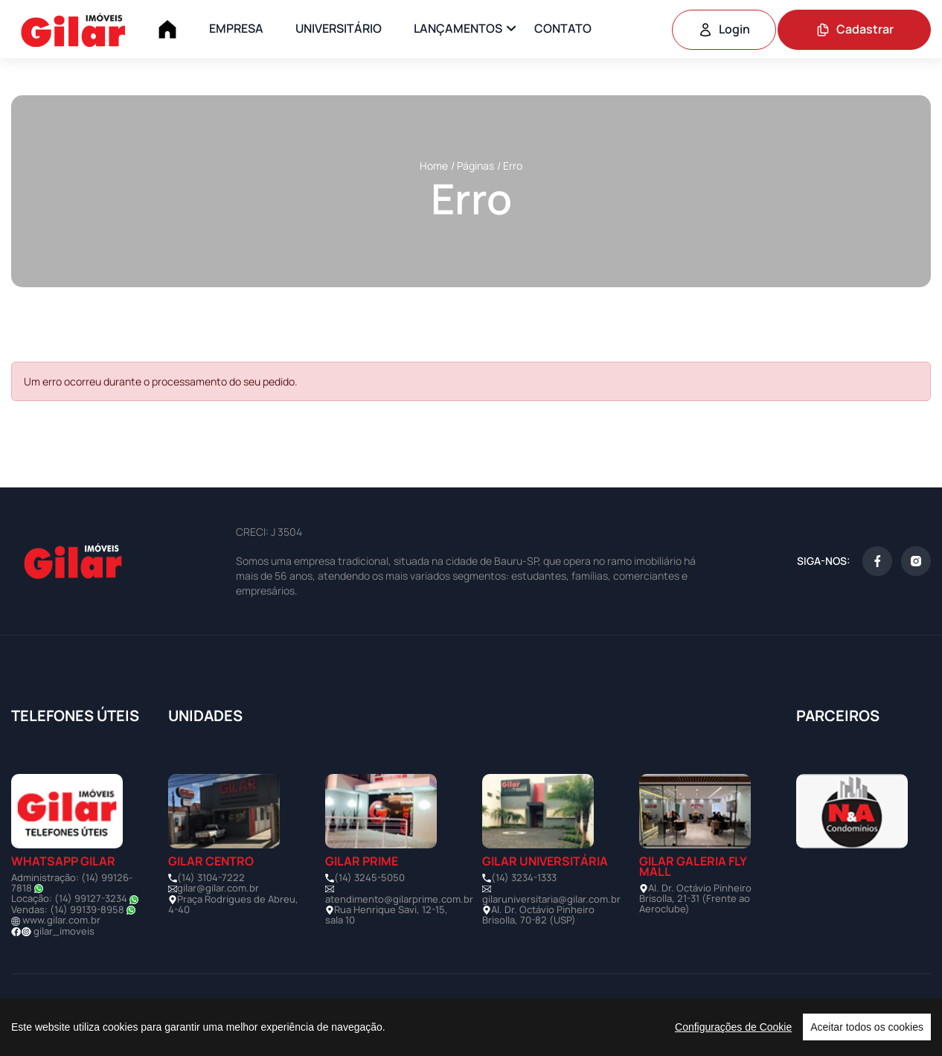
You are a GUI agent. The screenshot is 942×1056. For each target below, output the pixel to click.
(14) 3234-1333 (524, 877)
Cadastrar (855, 29)
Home (434, 166)
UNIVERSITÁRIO (338, 28)
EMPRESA (236, 28)
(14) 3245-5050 (369, 877)
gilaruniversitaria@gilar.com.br (551, 899)
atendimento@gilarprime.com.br (399, 899)
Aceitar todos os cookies (866, 1027)
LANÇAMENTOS (458, 28)
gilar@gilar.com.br (218, 888)
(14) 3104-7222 (211, 877)
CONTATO (563, 28)
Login (724, 29)
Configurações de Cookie (733, 1027)
